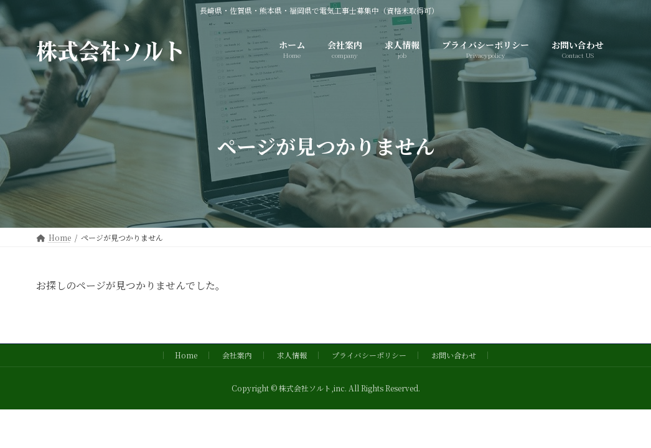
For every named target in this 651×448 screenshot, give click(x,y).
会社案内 (237, 355)
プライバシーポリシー (369, 355)
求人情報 (292, 355)
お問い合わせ (453, 355)
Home (186, 355)
